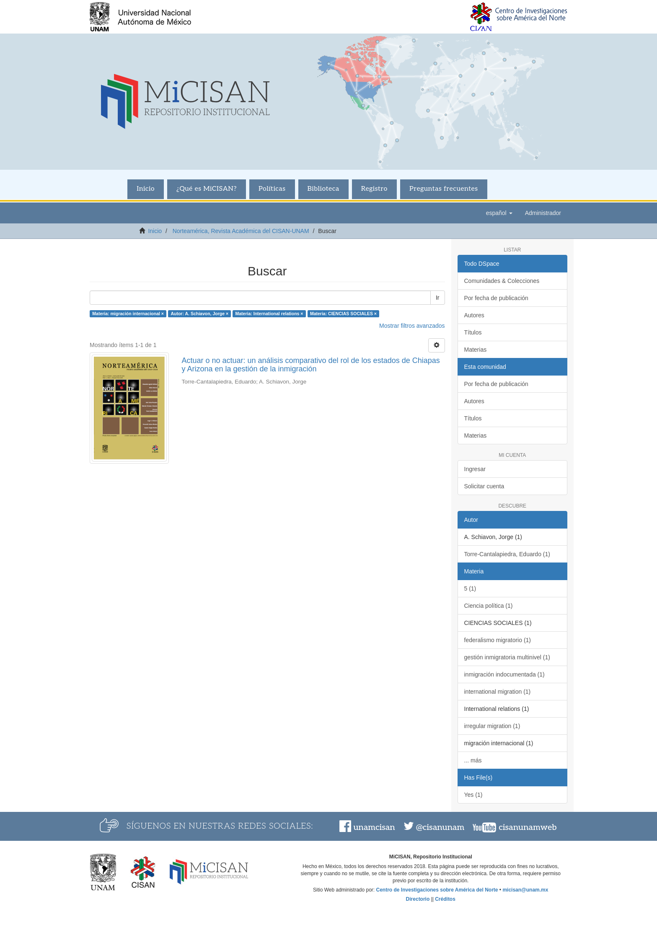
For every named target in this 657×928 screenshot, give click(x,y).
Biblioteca (323, 189)
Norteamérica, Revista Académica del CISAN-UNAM (241, 231)
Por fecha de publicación (496, 298)
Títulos (473, 332)
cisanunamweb (527, 827)
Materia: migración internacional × (128, 313)
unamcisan (374, 827)
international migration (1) (497, 691)
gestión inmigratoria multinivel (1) (507, 657)
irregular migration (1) (492, 726)
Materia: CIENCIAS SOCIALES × (343, 313)
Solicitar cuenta (484, 486)
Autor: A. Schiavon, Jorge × (199, 313)
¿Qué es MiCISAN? (206, 189)
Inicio (146, 189)
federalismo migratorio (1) (497, 640)
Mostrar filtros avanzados (412, 325)
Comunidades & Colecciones (502, 280)
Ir (438, 297)
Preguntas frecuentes (443, 189)
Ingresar (475, 469)
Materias (475, 349)
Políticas (272, 189)
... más (473, 760)
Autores (474, 315)
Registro (374, 189)
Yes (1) (473, 794)
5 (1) (470, 588)
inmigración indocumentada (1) (504, 674)
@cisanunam (440, 827)
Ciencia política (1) (488, 605)
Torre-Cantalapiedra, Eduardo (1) (507, 554)
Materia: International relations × (269, 313)
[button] (499, 212)
